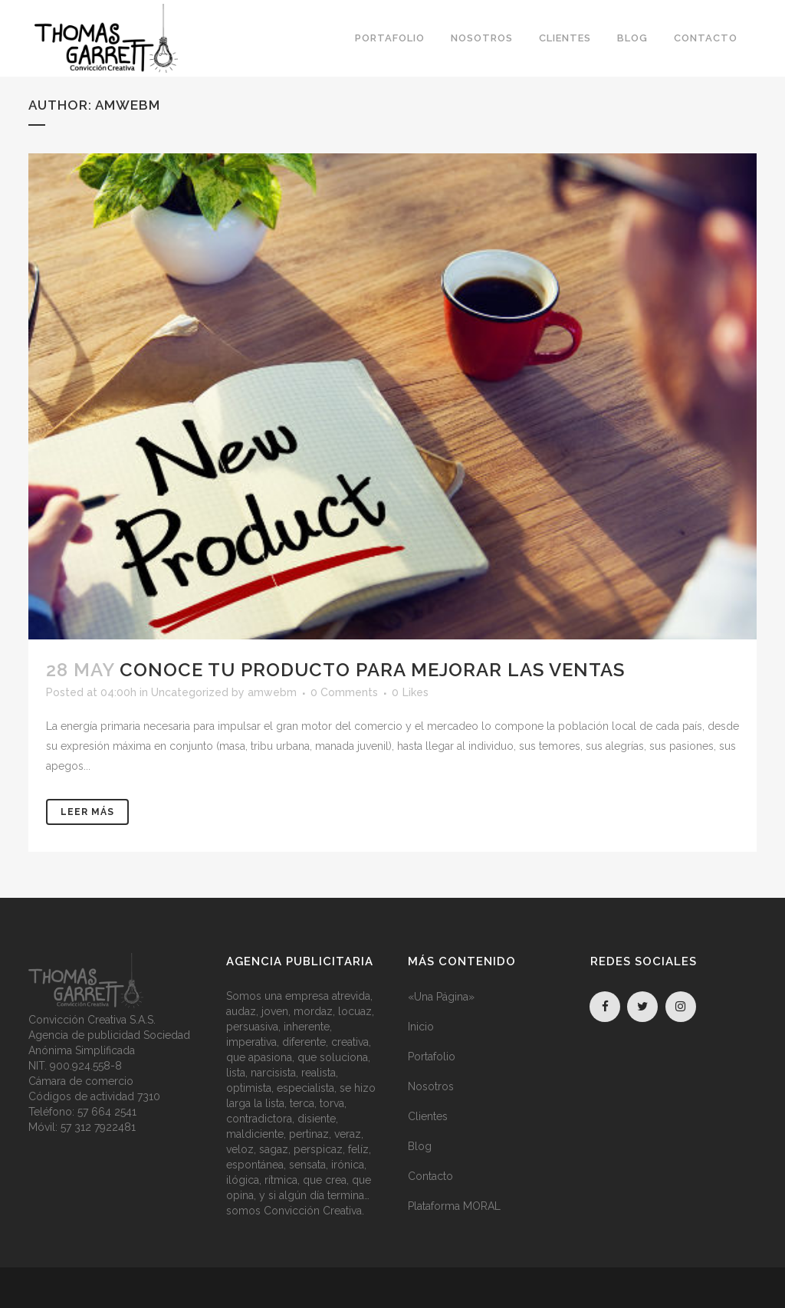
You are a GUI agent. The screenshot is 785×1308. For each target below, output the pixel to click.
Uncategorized (189, 692)
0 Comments (344, 692)
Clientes (428, 1116)
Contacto (430, 1176)
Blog (420, 1146)
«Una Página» (441, 997)
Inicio (421, 1026)
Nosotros (431, 1086)
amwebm (272, 692)
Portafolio (431, 1056)
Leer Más (87, 812)
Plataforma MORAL (454, 1206)
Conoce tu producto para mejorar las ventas (372, 670)
